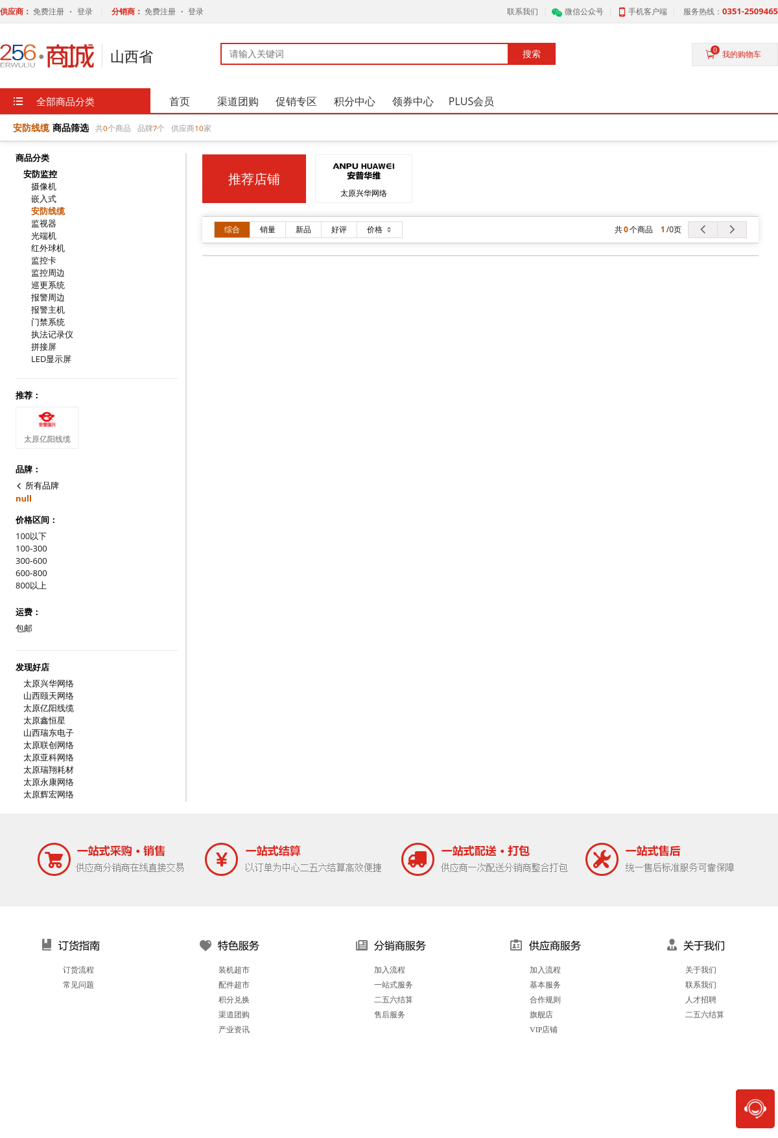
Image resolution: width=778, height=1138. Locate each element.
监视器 (43, 223)
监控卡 (43, 260)
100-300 (31, 548)
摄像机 (43, 186)
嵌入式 (43, 199)
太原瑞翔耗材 (48, 770)
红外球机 (48, 248)
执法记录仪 (52, 334)
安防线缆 (48, 211)
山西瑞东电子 (48, 733)
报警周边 (48, 297)
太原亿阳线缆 (48, 708)
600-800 (31, 573)
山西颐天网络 (48, 696)
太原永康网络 (48, 782)
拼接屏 (43, 347)
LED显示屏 (51, 359)
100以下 (31, 536)
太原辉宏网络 (48, 794)
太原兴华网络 (48, 683)
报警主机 (48, 310)
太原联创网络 (48, 745)
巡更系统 (48, 285)
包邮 (24, 628)
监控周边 (48, 273)
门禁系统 (48, 322)
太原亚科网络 (48, 757)
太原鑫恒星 (44, 720)
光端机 (43, 236)
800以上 (31, 585)
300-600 (31, 561)
